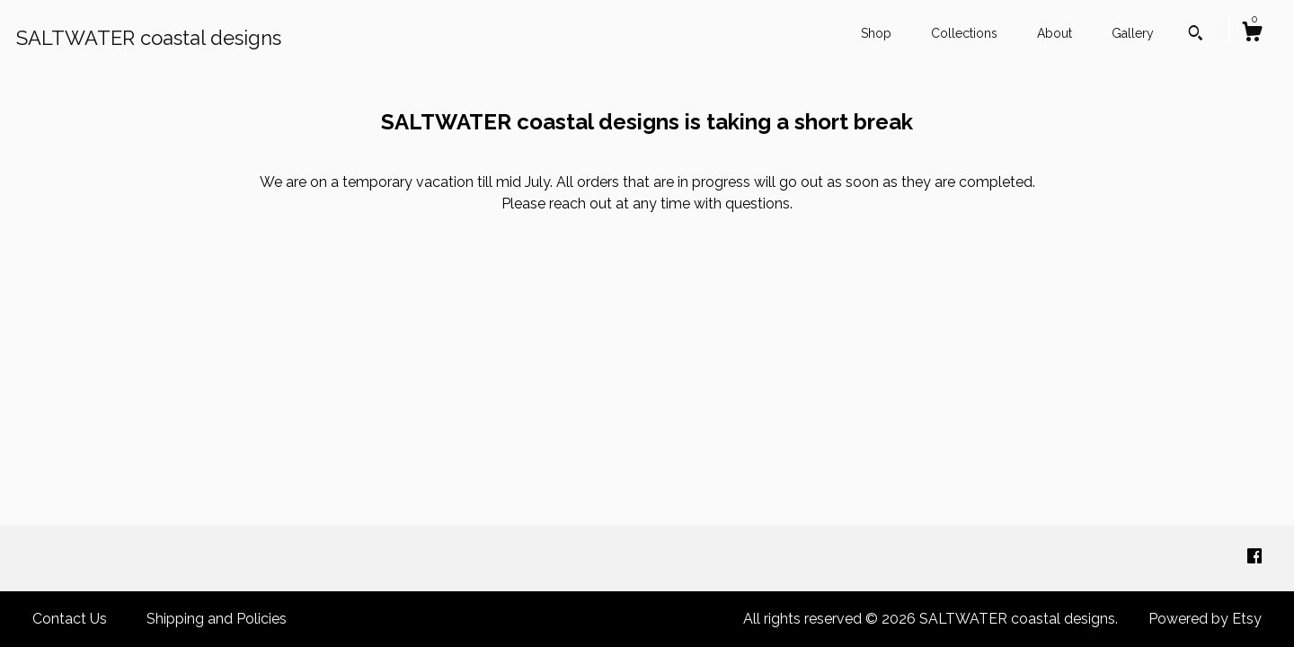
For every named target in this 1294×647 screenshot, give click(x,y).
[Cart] (1252, 34)
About (1054, 33)
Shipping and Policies (216, 618)
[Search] (1195, 35)
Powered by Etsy (1205, 618)
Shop (876, 33)
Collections (964, 33)
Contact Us (69, 618)
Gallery (1133, 33)
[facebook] (1254, 557)
